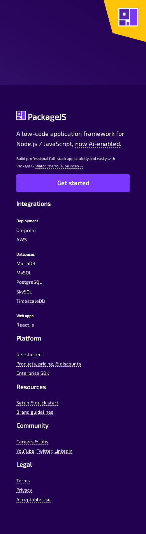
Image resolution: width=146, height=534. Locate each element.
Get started (73, 182)
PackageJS (41, 116)
